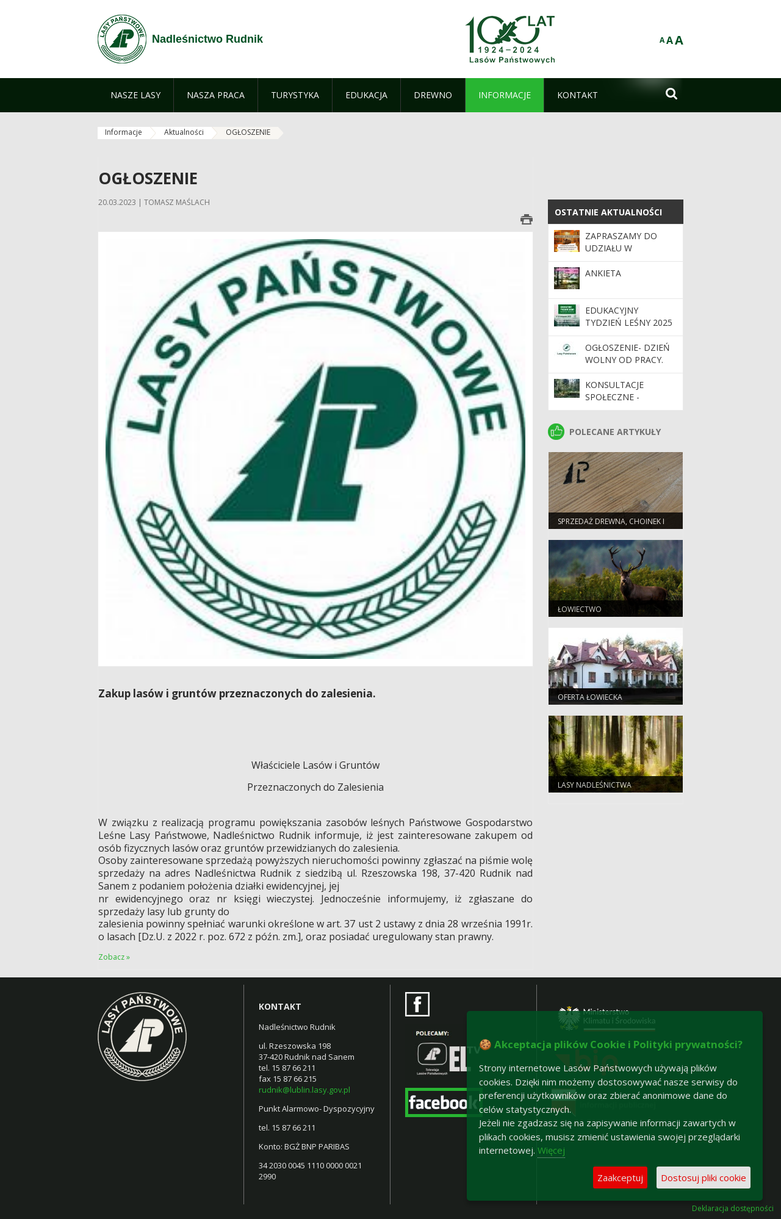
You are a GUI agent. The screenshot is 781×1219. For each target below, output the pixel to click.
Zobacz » (114, 957)
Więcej (551, 1150)
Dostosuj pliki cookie (703, 1177)
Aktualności (184, 132)
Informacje (123, 132)
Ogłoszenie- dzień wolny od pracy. (627, 353)
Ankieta (603, 273)
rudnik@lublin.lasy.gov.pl (304, 1089)
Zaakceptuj (620, 1177)
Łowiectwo (580, 609)
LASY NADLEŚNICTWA (595, 785)
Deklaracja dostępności (733, 1208)
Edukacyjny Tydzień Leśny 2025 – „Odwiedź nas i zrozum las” (628, 328)
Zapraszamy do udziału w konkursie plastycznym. (621, 254)
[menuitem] (135, 95)
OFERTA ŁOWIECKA (590, 697)
